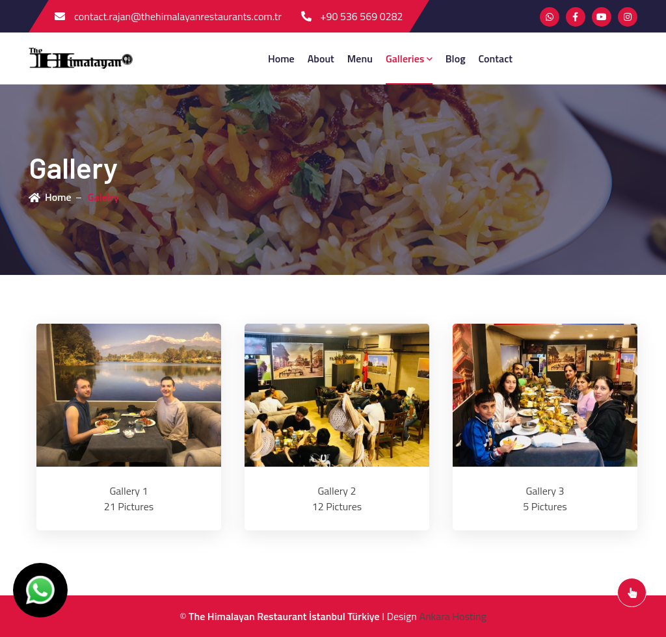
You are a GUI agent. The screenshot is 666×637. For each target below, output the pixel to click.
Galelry (103, 197)
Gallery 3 (545, 491)
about (321, 58)
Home (281, 58)
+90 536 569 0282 (352, 16)
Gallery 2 (336, 491)
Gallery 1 (128, 491)
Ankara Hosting (452, 616)
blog (456, 58)
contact (496, 58)
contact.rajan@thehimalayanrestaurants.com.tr (168, 16)
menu (360, 58)
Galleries (409, 58)
